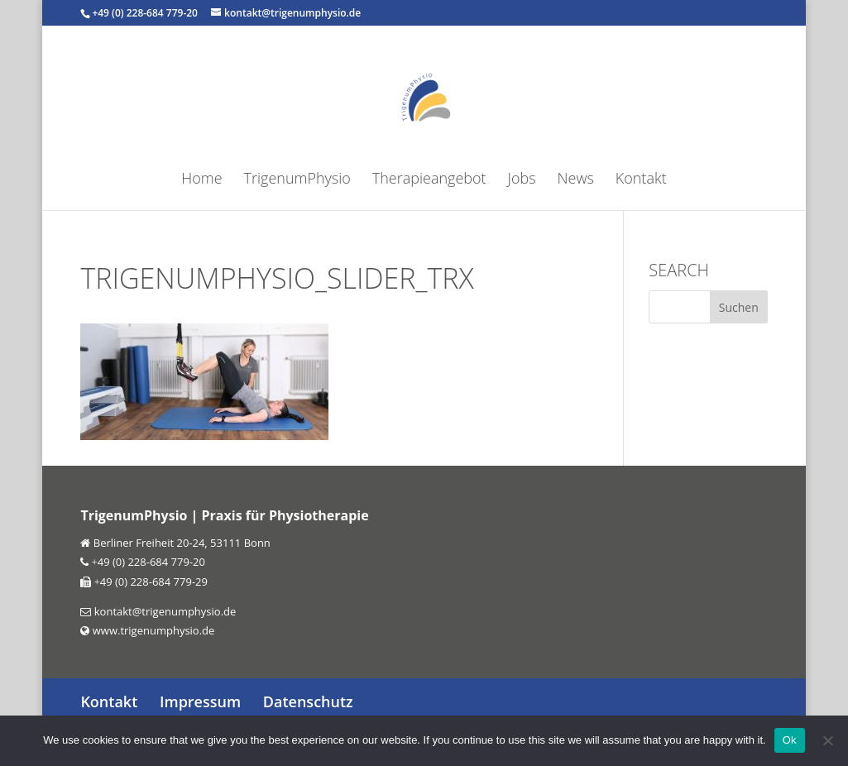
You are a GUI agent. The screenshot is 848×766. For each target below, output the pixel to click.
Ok (790, 740)
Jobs (522, 180)
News (576, 180)
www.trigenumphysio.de (151, 630)
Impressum (200, 701)
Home (201, 180)
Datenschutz (308, 701)
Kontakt (641, 180)
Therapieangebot (429, 180)
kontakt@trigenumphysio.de (163, 611)
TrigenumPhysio (297, 180)
